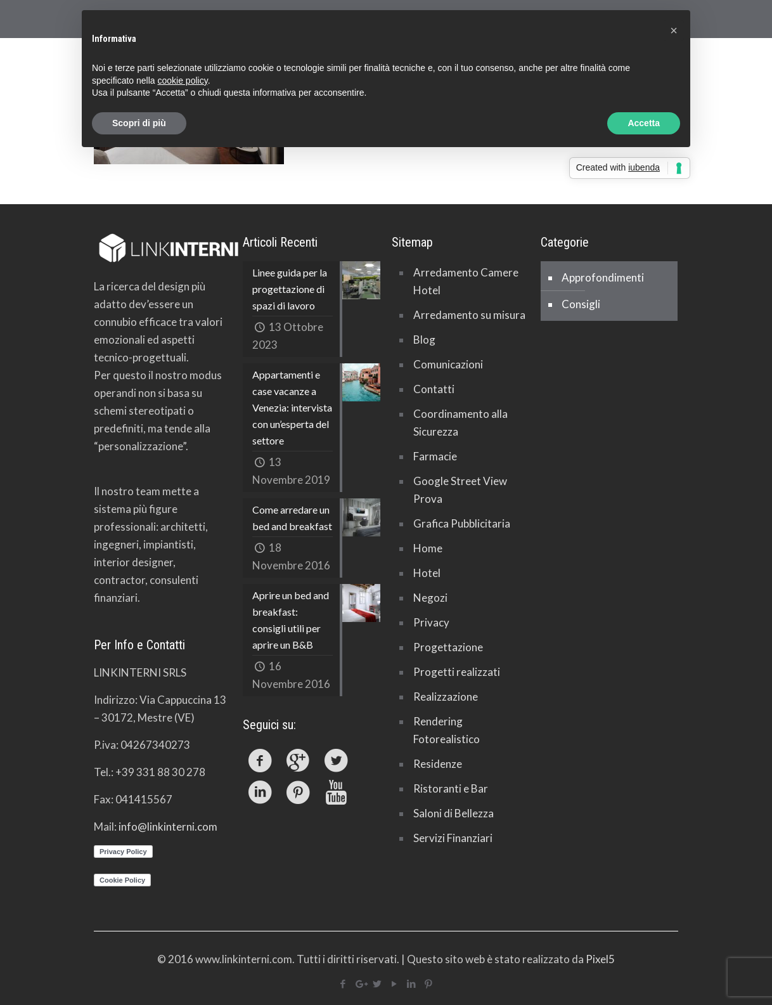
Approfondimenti (603, 277)
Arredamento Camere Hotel (465, 281)
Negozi (430, 597)
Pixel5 (600, 959)
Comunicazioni (448, 364)
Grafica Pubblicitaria (461, 523)
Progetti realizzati (456, 671)
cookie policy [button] (183, 80)
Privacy (431, 622)
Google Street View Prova (460, 489)
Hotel (427, 573)
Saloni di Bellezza (453, 813)
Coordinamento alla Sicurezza (460, 422)
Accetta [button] (643, 123)
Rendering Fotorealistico (446, 730)
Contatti (433, 389)
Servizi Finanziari (452, 838)
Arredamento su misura (469, 314)
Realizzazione (445, 696)
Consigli (581, 304)
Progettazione (448, 647)
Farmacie (435, 456)
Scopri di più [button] (139, 123)
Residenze (437, 763)
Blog (424, 339)
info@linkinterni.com (168, 826)
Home (427, 548)
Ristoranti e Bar (450, 788)
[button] (674, 30)
